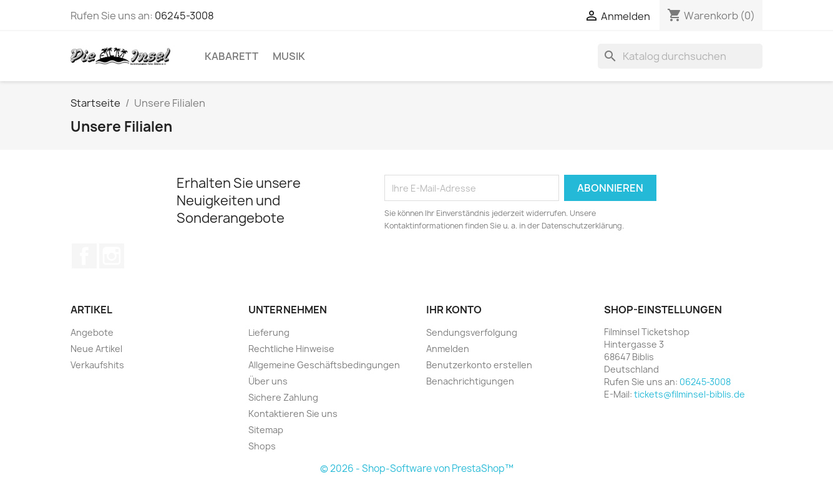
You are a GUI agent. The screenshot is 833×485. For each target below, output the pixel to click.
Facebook (84, 255)
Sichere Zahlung (283, 397)
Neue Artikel (96, 349)
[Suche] (680, 56)
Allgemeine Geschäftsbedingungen (324, 365)
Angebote (92, 332)
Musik (289, 56)
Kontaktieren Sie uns (293, 413)
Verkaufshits (97, 365)
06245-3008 (184, 15)
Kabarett (231, 56)
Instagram (111, 255)
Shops (262, 446)
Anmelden (447, 349)
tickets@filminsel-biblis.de (689, 394)
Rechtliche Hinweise (291, 349)
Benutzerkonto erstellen (479, 365)
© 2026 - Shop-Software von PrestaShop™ (417, 468)
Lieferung (269, 332)
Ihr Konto (454, 309)
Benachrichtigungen (470, 381)
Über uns (268, 381)
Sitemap (265, 430)
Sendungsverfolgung (471, 332)
